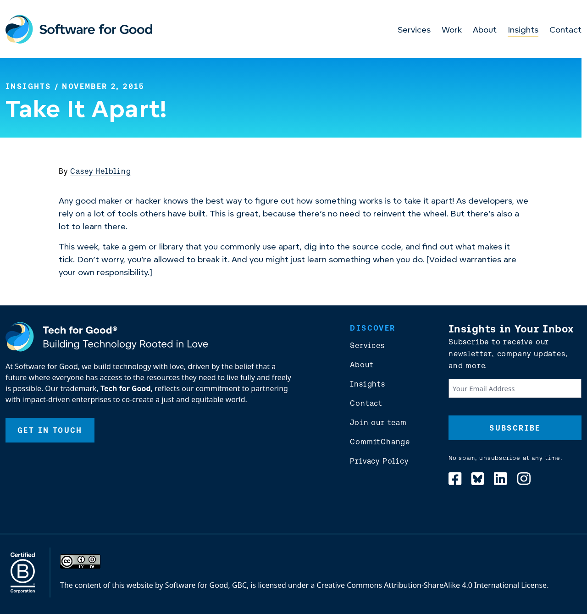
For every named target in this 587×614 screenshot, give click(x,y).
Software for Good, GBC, (207, 585)
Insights (523, 30)
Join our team (378, 422)
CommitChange (380, 441)
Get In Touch (50, 430)
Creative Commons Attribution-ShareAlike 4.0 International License (432, 585)
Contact (565, 30)
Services (414, 30)
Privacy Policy (379, 461)
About (485, 30)
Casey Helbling (100, 171)
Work (452, 30)
